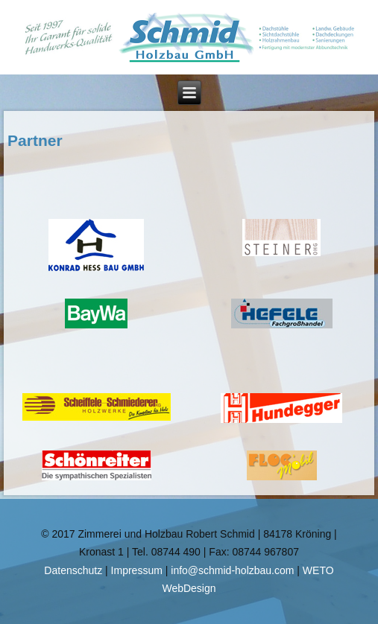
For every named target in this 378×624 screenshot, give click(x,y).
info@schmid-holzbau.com (232, 570)
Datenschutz (73, 570)
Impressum (137, 570)
